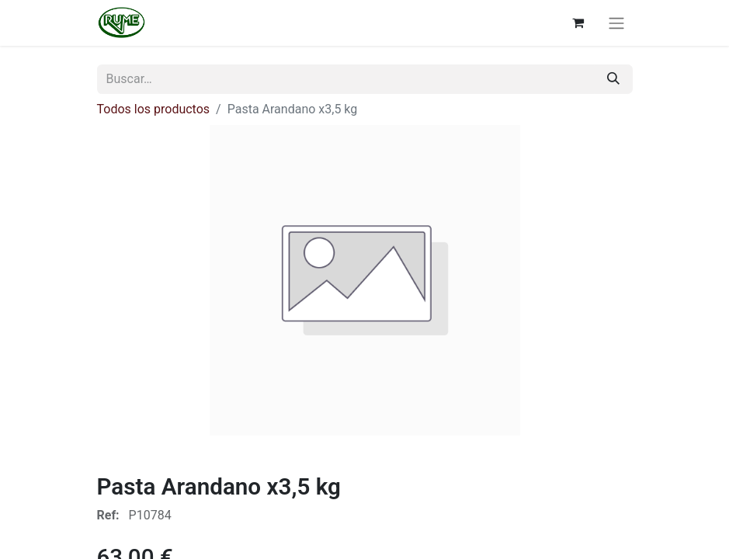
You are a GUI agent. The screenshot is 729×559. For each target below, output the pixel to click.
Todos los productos (153, 109)
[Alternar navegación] (616, 23)
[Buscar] (613, 79)
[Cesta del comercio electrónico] (578, 22)
